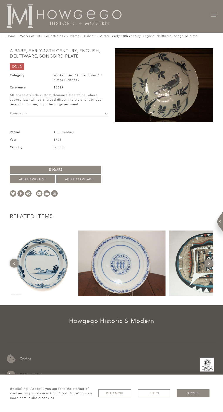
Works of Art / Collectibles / (43, 36)
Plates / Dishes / (83, 36)
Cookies (19, 358)
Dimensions (59, 113)
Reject (154, 393)
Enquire (55, 170)
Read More (115, 393)
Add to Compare (79, 179)
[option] (42, 263)
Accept (193, 393)
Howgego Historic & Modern (111, 321)
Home (11, 36)
